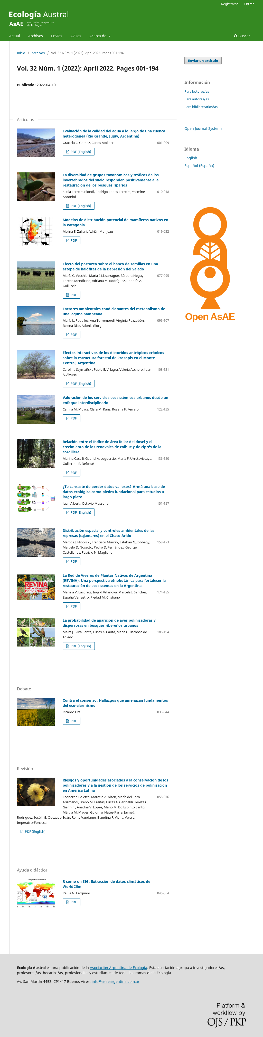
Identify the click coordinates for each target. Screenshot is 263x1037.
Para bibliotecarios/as (201, 106)
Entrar (249, 4)
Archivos (35, 35)
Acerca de (98, 35)
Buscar (242, 35)
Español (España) (199, 165)
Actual (14, 35)
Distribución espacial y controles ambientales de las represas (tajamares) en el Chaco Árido (108, 533)
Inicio (21, 53)
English (190, 157)
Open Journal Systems (203, 128)
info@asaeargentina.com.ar (115, 981)
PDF (73, 240)
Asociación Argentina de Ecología (118, 967)
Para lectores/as (196, 91)
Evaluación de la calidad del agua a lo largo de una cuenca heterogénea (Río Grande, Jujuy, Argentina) (114, 134)
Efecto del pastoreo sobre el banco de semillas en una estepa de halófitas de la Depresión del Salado (110, 266)
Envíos (56, 35)
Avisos (75, 35)
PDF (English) (80, 151)
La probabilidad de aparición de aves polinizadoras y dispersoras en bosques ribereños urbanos (109, 623)
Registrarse (229, 4)
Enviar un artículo (203, 60)
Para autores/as (196, 99)
